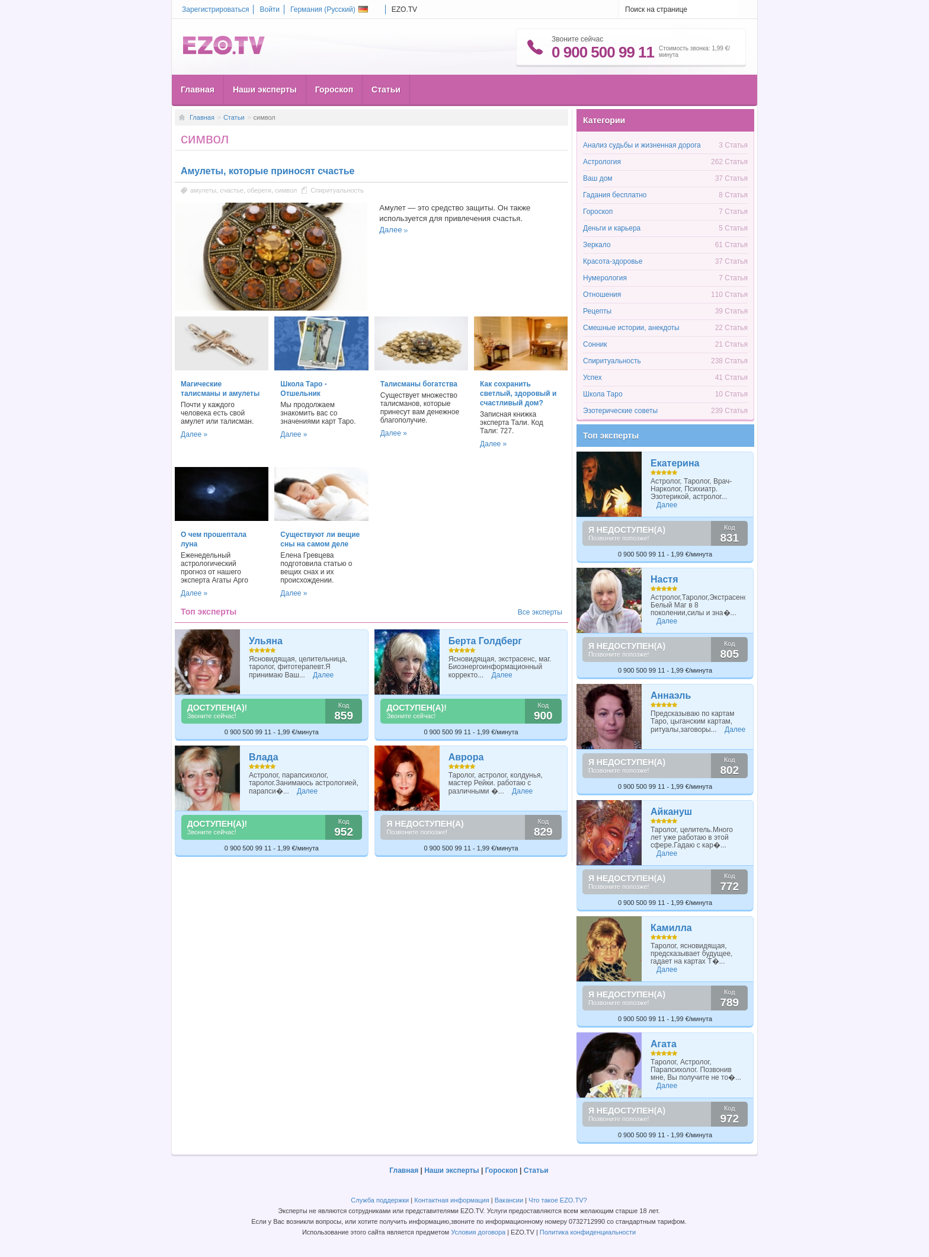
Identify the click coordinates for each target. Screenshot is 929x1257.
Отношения (602, 294)
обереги (259, 190)
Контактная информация (451, 1200)
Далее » (194, 434)
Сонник (595, 344)
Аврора (466, 757)
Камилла (671, 928)
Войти (270, 9)
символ (286, 190)
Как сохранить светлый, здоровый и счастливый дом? (518, 393)
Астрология (602, 162)
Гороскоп (334, 89)
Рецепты (597, 311)
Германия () (329, 9)
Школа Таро (603, 394)
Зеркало (597, 245)
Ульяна (266, 641)
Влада (263, 757)
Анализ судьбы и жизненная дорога (642, 145)
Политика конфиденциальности (588, 1232)
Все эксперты (540, 612)
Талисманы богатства (418, 384)
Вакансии (509, 1200)
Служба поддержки (380, 1200)
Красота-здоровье (612, 261)
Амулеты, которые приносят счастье (267, 171)
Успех (592, 377)
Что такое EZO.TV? (557, 1200)
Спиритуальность (337, 190)
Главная (197, 89)
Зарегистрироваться (215, 9)
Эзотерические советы (620, 411)
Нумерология (605, 278)
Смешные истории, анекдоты (631, 328)
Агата (664, 1044)
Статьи (386, 89)
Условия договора (478, 1232)
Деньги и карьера (611, 228)
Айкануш (671, 812)
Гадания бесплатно (614, 195)
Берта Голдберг (485, 641)
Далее (390, 229)
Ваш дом (598, 178)
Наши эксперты (265, 89)
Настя (664, 579)
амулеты (203, 190)
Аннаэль (671, 695)
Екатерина (675, 463)
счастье (232, 190)
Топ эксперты (611, 435)
